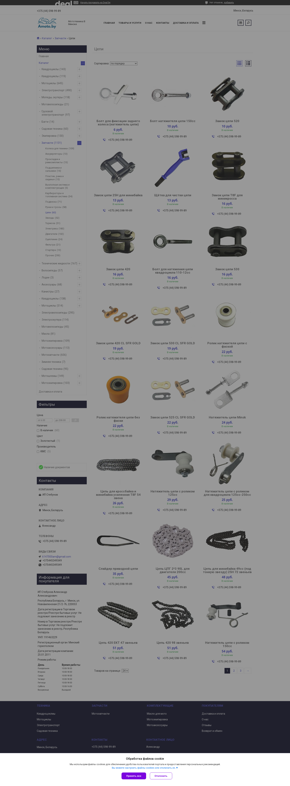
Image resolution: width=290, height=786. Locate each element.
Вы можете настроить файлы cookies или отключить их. (144, 767)
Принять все (133, 776)
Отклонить (161, 776)
